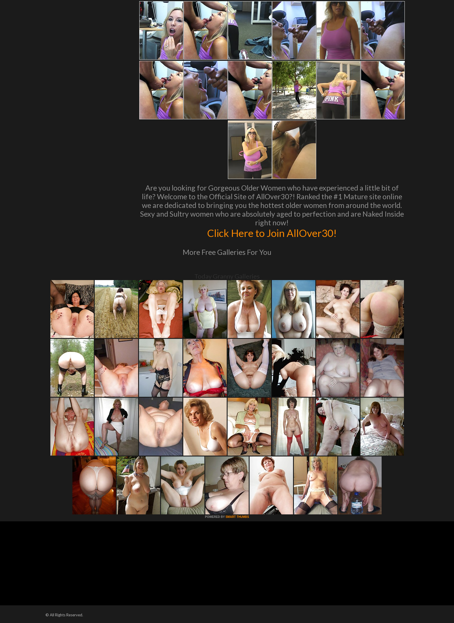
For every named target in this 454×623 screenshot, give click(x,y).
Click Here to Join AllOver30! (272, 233)
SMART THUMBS (237, 516)
